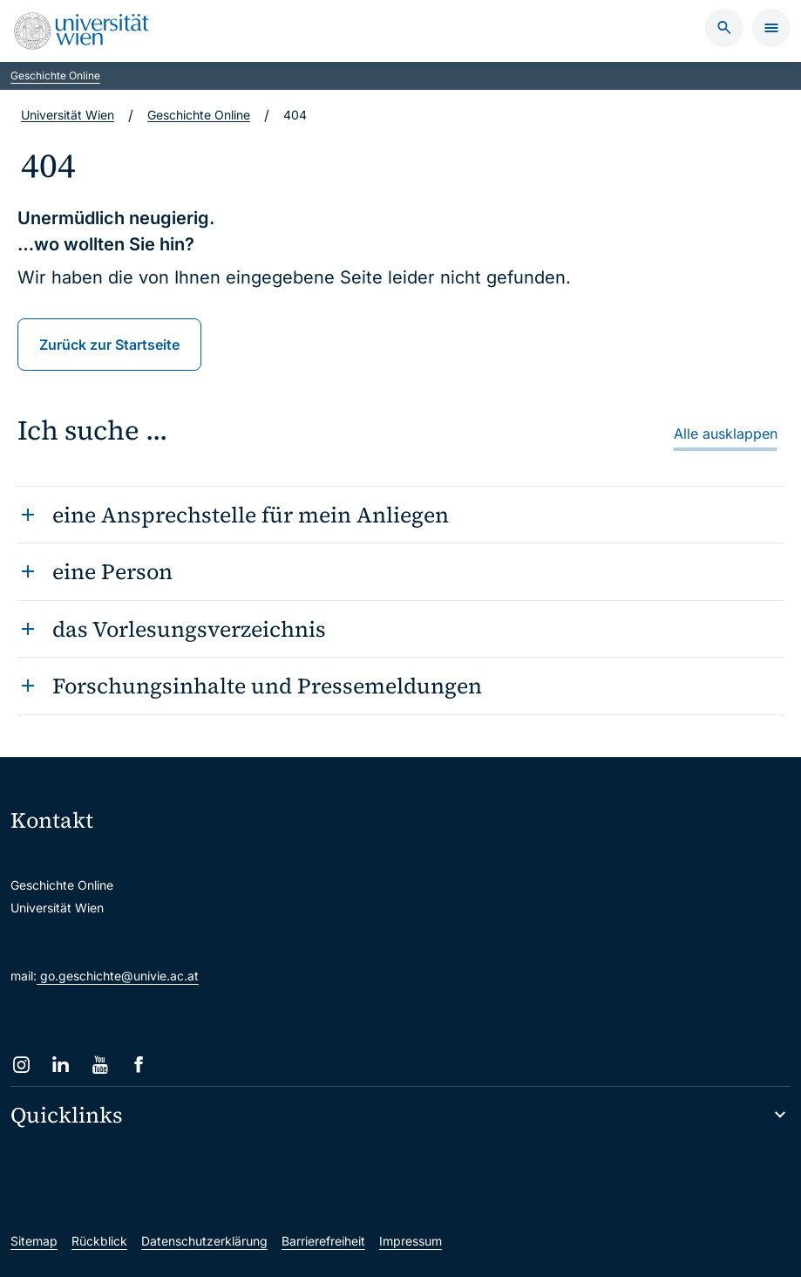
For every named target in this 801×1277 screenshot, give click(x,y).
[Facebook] (139, 1064)
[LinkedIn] (60, 1064)
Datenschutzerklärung (204, 1240)
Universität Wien (67, 114)
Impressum (410, 1240)
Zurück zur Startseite (109, 344)
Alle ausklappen (725, 433)
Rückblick (99, 1240)
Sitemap (34, 1240)
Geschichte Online (55, 75)
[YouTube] (100, 1064)
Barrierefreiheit (323, 1240)
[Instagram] (21, 1064)
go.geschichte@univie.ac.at (118, 975)
